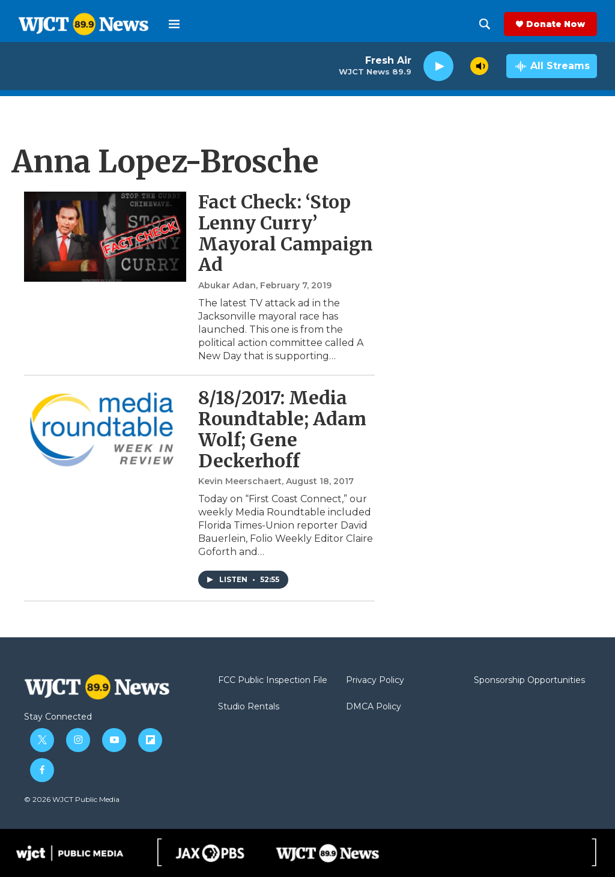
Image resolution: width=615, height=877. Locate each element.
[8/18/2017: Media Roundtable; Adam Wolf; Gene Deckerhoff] (105, 432)
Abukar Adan (227, 285)
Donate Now (555, 24)
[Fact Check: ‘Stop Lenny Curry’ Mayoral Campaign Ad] (105, 237)
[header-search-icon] (484, 24)
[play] (438, 66)
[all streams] (551, 66)
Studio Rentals (248, 707)
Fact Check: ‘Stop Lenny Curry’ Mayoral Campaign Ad (285, 233)
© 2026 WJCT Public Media (72, 799)
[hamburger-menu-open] (174, 24)
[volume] (479, 66)
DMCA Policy (373, 707)
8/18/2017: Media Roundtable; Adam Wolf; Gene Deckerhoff (282, 429)
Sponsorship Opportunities (529, 680)
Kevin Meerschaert (240, 481)
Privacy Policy (375, 680)
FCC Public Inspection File (272, 680)
